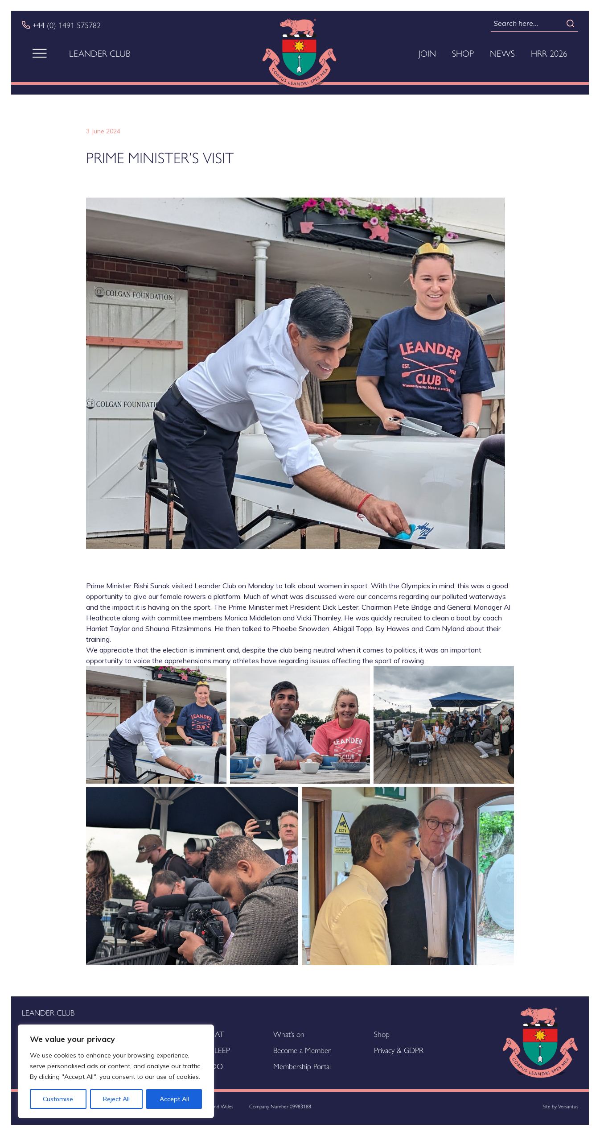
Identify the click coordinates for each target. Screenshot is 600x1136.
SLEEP (220, 1049)
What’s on (288, 1033)
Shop (463, 53)
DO (217, 1065)
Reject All (116, 1099)
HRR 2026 (549, 53)
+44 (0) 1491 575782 (67, 25)
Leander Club (100, 53)
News (502, 53)
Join (427, 53)
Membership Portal (302, 1065)
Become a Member (302, 1049)
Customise (58, 1099)
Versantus (568, 1106)
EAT (217, 1033)
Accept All (174, 1099)
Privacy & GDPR (398, 1049)
